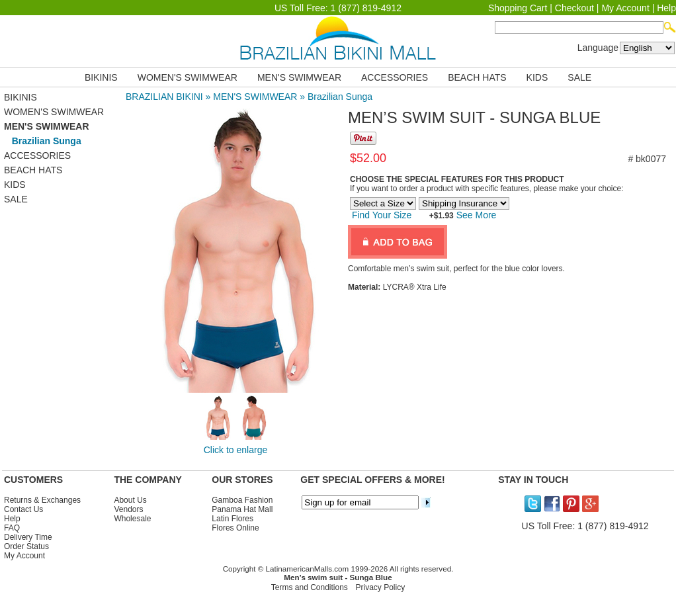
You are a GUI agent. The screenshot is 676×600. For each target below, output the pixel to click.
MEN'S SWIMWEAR (299, 77)
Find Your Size (381, 215)
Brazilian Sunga (340, 96)
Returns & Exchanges (42, 500)
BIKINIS (101, 77)
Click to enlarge (236, 450)
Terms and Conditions (309, 587)
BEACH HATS (477, 77)
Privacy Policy (380, 587)
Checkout (574, 8)
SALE (579, 77)
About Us (130, 500)
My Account (625, 8)
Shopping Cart (518, 8)
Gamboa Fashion (242, 500)
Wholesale (132, 518)
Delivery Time (28, 537)
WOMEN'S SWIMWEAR (187, 77)
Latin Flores (232, 518)
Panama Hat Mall (242, 509)
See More (475, 215)
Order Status (26, 546)
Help (666, 8)
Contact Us (23, 509)
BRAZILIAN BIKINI (164, 96)
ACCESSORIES (394, 77)
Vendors (128, 509)
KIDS (537, 77)
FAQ (12, 528)
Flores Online (235, 528)
